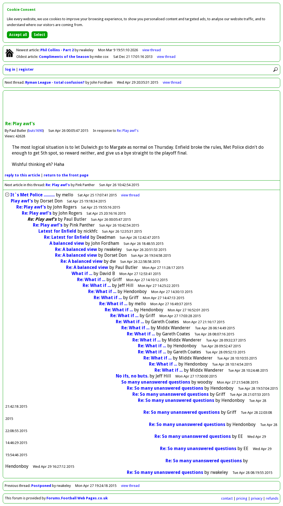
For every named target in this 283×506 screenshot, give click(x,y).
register (26, 69)
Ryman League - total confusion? (55, 82)
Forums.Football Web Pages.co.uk (77, 498)
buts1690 (35, 131)
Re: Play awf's (127, 131)
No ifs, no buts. (132, 376)
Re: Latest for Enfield (67, 237)
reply (22, 175)
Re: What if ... (91, 279)
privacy (256, 498)
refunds (272, 498)
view (151, 50)
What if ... (82, 273)
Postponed (41, 486)
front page (66, 175)
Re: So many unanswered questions (165, 388)
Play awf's (22, 201)
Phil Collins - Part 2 (57, 50)
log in (10, 69)
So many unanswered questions (155, 382)
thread (130, 195)
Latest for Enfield (57, 231)
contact (227, 498)
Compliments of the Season (64, 57)
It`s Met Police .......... (32, 194)
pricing (241, 498)
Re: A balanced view (76, 249)
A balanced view (66, 243)
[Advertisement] (141, 106)
